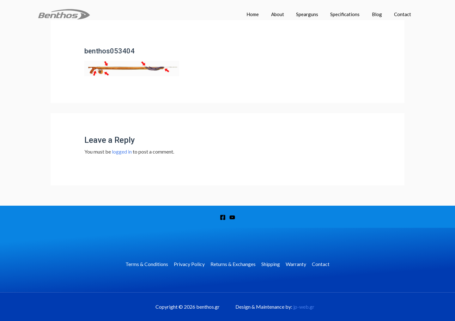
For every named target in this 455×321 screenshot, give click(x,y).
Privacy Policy (190, 264)
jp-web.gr (303, 307)
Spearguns (316, 14)
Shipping (270, 264)
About (289, 14)
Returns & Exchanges (233, 264)
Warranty (295, 264)
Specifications (351, 14)
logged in (122, 151)
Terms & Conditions (148, 264)
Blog (381, 14)
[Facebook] (223, 217)
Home (267, 14)
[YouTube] (232, 217)
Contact (403, 14)
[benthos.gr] (64, 13)
